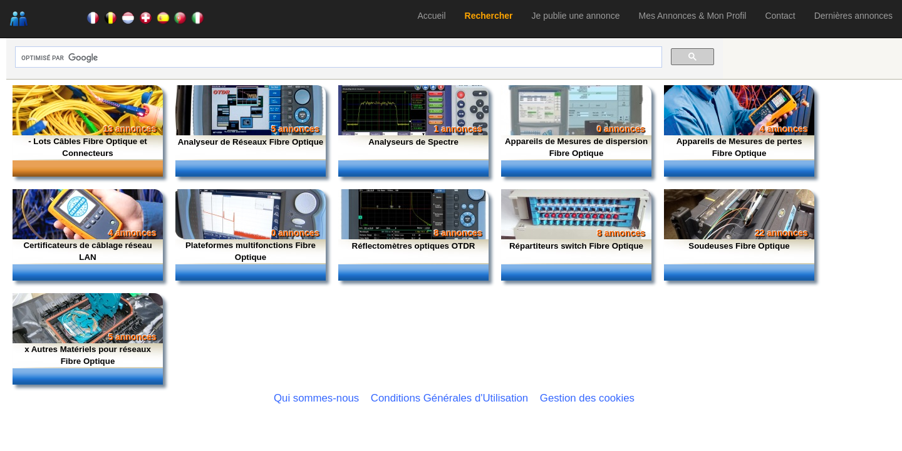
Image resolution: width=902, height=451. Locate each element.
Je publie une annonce (576, 16)
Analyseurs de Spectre (413, 142)
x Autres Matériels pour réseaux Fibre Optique (87, 355)
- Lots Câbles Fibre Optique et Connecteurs (87, 147)
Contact (780, 16)
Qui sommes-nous (316, 398)
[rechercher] (337, 58)
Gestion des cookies (587, 398)
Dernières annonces (853, 16)
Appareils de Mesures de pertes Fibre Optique (739, 147)
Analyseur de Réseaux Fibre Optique (251, 142)
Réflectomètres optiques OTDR (413, 246)
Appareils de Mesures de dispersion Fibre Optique (576, 147)
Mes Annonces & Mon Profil (692, 16)
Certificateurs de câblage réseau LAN (87, 251)
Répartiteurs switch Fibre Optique (576, 246)
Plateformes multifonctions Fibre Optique (250, 251)
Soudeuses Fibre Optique (738, 246)
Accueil (431, 16)
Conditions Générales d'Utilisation (449, 398)
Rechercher (489, 16)
